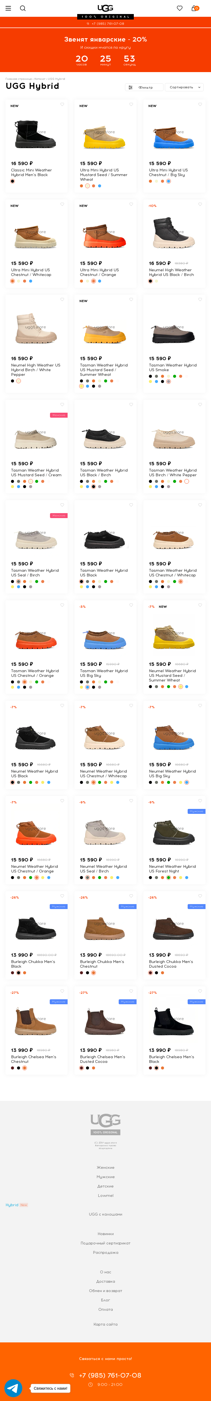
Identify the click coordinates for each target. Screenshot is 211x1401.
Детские (105, 1186)
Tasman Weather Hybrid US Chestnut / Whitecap (173, 573)
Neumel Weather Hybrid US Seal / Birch (103, 869)
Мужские (105, 1177)
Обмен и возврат (105, 1290)
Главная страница (18, 79)
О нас (105, 1272)
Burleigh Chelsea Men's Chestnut (33, 1059)
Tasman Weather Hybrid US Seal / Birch (35, 573)
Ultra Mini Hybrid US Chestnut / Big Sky (168, 172)
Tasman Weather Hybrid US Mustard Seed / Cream (36, 472)
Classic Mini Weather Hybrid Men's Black (31, 172)
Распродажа (105, 1252)
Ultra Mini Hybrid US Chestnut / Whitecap (31, 272)
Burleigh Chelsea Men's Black (171, 1059)
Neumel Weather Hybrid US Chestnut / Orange (34, 869)
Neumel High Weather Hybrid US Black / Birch (171, 272)
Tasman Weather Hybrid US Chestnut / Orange (35, 673)
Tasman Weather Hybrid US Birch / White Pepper (173, 472)
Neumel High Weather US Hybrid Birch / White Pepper (35, 370)
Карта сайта (105, 1324)
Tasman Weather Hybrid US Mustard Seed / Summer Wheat (104, 370)
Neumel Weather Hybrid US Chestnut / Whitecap (103, 773)
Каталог (39, 79)
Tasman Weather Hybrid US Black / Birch (104, 472)
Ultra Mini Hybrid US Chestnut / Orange (99, 272)
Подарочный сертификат (105, 1243)
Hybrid (11, 1205)
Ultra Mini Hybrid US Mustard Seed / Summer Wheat (103, 175)
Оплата (105, 1309)
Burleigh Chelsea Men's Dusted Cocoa (102, 1059)
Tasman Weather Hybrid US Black (104, 573)
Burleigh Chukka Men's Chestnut (102, 964)
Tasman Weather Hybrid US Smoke (173, 367)
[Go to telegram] (13, 1388)
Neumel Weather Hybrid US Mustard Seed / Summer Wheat (172, 676)
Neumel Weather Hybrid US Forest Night (172, 869)
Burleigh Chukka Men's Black (33, 964)
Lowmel (105, 1195)
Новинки (106, 1234)
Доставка (105, 1281)
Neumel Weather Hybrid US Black (34, 773)
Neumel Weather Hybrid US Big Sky (172, 773)
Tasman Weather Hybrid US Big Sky (104, 673)
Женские (106, 1167)
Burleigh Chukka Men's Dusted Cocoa (171, 964)
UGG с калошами (105, 1214)
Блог (105, 1300)
